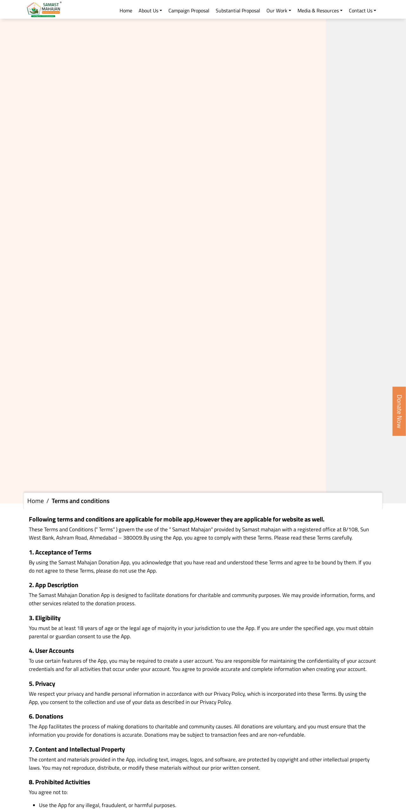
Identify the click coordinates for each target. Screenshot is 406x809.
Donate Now (399, 411)
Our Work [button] (276, 10)
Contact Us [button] (360, 10)
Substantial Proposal (238, 10)
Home (126, 10)
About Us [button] (148, 10)
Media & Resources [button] (318, 10)
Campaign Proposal (188, 10)
